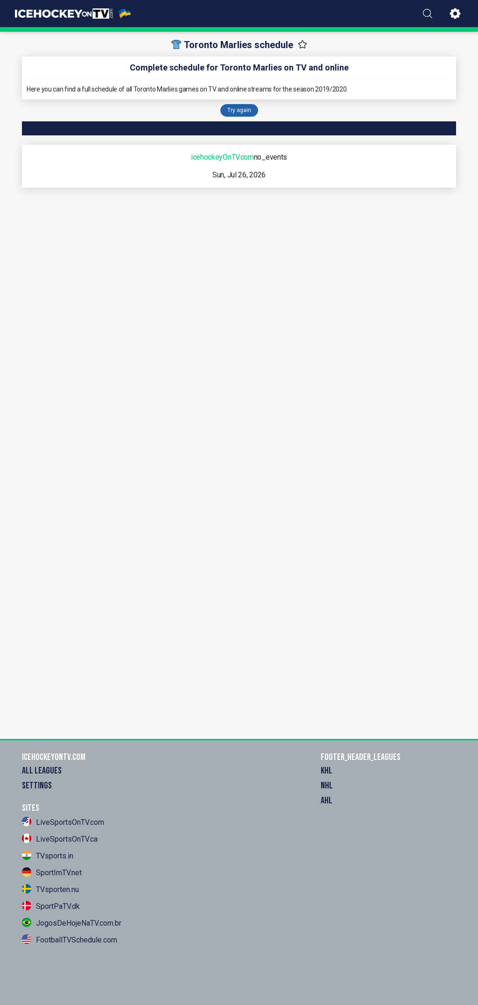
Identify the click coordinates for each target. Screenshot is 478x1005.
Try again (239, 110)
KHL (326, 770)
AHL (326, 800)
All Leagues (42, 770)
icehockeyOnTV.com (222, 157)
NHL (327, 785)
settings (37, 785)
